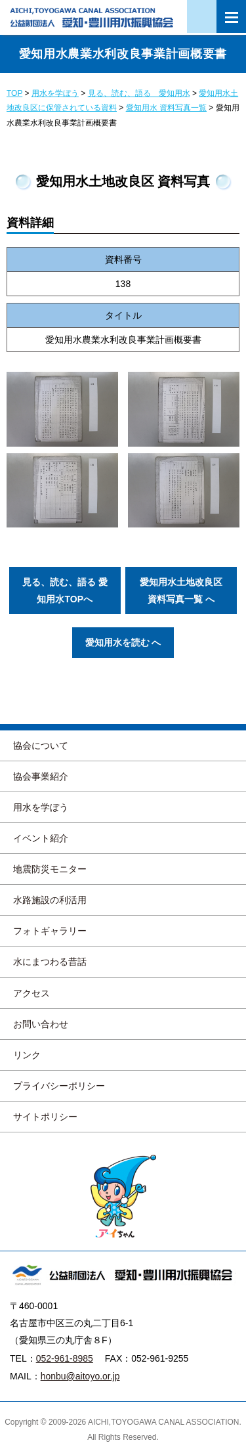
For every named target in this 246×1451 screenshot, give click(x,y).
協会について (40, 745)
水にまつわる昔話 (50, 961)
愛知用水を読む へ (123, 642)
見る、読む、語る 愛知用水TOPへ (65, 590)
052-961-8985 (64, 1358)
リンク (27, 1055)
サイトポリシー (45, 1116)
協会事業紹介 (40, 776)
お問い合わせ (40, 1024)
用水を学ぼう (40, 807)
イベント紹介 (40, 838)
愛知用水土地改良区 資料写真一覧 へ (181, 590)
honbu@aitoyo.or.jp (80, 1376)
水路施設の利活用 (50, 900)
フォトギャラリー (50, 931)
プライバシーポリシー (59, 1086)
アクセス (31, 993)
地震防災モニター (50, 869)
